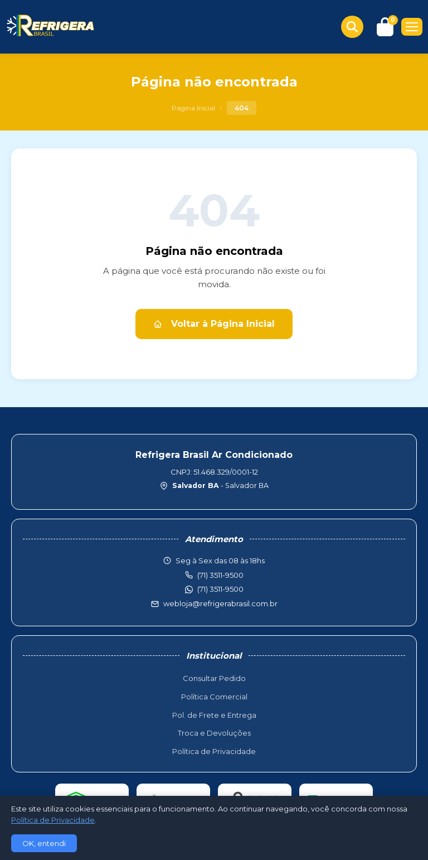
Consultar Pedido (214, 678)
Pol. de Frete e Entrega (214, 715)
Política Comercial (214, 696)
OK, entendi (44, 843)
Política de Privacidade (214, 751)
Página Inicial (193, 108)
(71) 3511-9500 (220, 588)
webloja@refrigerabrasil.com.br (220, 603)
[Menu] (411, 27)
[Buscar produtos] (352, 27)
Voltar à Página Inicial (214, 323)
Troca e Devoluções (214, 732)
